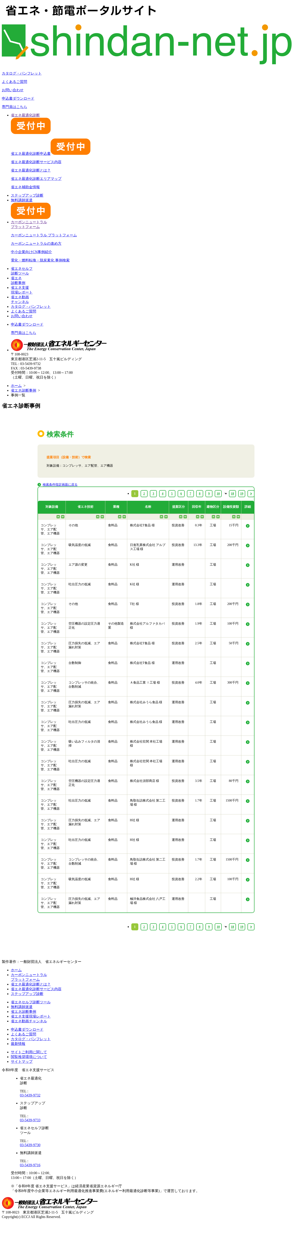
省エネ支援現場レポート (31, 1016)
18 (232, 927)
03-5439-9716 (30, 1165)
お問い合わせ (13, 90)
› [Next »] (251, 927)
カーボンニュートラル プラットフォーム (44, 235)
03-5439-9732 (30, 1095)
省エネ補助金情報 (25, 187)
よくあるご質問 (14, 82)
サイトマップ (22, 1061)
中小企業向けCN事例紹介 (31, 252)
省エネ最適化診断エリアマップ (36, 179)
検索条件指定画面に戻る (60, 484)
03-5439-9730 (30, 1145)
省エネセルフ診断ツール (31, 1002)
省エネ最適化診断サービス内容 (36, 162)
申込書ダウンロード (18, 98)
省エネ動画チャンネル (29, 1021)
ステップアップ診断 (27, 195)
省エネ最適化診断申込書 (50, 153)
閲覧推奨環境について (29, 1057)
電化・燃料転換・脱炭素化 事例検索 (40, 260)
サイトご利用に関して (29, 1052)
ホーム (16, 386)
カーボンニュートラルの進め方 (36, 243)
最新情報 (18, 1044)
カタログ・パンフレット (22, 73)
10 (218, 927)
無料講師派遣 (22, 1007)
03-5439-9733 (30, 1120)
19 (241, 927)
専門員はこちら (14, 107)
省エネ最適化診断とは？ (31, 170)
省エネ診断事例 (23, 390)
